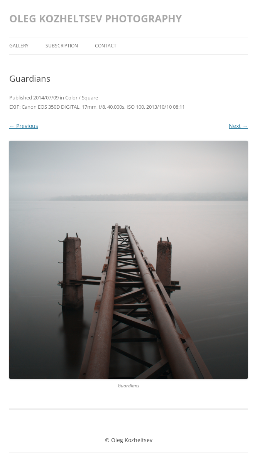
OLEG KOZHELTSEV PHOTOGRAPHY (95, 18)
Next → (238, 126)
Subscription (62, 45)
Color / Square (81, 97)
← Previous (23, 126)
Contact (106, 45)
